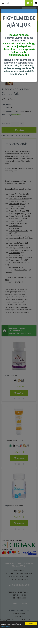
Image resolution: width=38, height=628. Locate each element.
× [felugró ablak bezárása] (34, 11)
